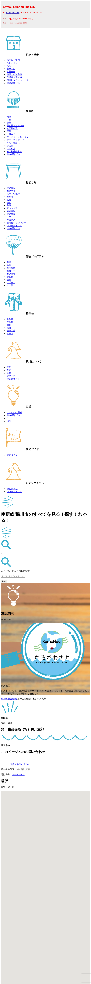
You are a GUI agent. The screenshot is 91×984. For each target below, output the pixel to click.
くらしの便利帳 (14, 413)
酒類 (9, 325)
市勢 (9, 368)
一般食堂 (11, 135)
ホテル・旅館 (13, 61)
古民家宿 (11, 72)
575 (4, 19)
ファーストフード (15, 141)
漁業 (9, 266)
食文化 (10, 277)
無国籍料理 (12, 129)
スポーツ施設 (13, 195)
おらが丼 (11, 149)
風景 (9, 200)
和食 (9, 118)
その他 (10, 146)
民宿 (9, 66)
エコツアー (12, 272)
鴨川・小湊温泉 (14, 75)
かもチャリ (12, 489)
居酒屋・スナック (15, 126)
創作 (9, 280)
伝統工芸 (11, 331)
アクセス (11, 377)
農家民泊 (11, 69)
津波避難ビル (13, 84)
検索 (4, 582)
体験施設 (11, 212)
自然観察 (11, 269)
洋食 (9, 120)
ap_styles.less (12, 12)
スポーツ (11, 283)
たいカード (12, 419)
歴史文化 (11, 192)
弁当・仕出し (13, 144)
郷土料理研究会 (14, 152)
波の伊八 (11, 220)
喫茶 (9, 132)
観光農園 (11, 215)
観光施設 (11, 189)
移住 (9, 422)
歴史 (9, 371)
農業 (9, 263)
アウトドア (12, 209)
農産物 (10, 323)
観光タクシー (13, 456)
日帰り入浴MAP (14, 78)
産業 (9, 374)
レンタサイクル (14, 226)
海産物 (10, 320)
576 (4, 24)
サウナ (10, 218)
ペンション (12, 64)
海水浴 (10, 197)
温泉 (9, 206)
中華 (9, 123)
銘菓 (9, 328)
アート (10, 334)
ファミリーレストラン (18, 138)
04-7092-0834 (18, 775)
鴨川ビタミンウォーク (18, 81)
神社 (9, 203)
